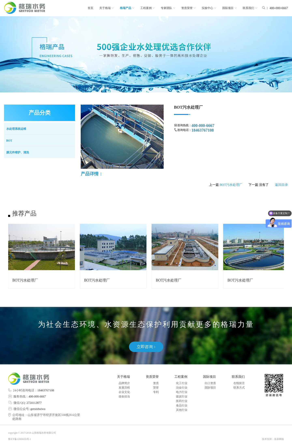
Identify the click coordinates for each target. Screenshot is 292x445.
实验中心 (209, 8)
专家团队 (168, 8)
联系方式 (239, 387)
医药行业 (181, 401)
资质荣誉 (188, 8)
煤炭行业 (181, 396)
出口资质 (210, 383)
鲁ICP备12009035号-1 (19, 439)
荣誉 (156, 387)
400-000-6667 (37, 396)
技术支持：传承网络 (273, 439)
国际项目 (229, 8)
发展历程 (124, 387)
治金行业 (181, 387)
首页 (90, 8)
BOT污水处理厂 (231, 184)
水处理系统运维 (16, 128)
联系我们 (250, 8)
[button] (11, 255)
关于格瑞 (106, 8)
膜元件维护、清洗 (17, 152)
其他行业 (181, 409)
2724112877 (34, 402)
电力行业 (181, 392)
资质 (156, 383)
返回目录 (281, 184)
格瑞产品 (127, 8)
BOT (257, 81)
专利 (156, 392)
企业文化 (124, 392)
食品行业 (181, 405)
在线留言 (239, 383)
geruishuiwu (37, 408)
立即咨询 (146, 346)
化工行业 (181, 383)
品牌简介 (124, 383)
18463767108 (45, 390)
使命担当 (124, 396)
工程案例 (147, 8)
